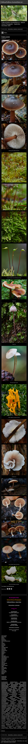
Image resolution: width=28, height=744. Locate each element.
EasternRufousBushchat (22, 701)
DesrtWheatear (4, 700)
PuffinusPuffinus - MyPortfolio (14, 605)
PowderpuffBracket (8, 715)
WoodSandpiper (24, 727)
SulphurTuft (19, 722)
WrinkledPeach (11, 728)
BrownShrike (24, 688)
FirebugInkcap (12, 703)
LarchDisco (16, 710)
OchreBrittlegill (18, 713)
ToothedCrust (7, 723)
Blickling (3, 637)
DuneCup (24, 700)
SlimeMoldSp (16, 720)
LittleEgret (19, 711)
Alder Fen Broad (4, 635)
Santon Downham (4, 663)
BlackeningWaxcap (22, 684)
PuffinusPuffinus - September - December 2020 (15, 29)
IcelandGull (3, 709)
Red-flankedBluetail (4, 716)
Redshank (11, 716)
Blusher (24, 687)
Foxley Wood (4, 648)
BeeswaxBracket (5, 683)
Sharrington (3, 664)
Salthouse (3, 662)
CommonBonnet (5, 694)
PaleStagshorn (12, 714)
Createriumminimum (22, 696)
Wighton (3, 673)
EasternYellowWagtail (5, 702)
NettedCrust (3, 713)
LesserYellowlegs (5, 711)
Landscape (7, 710)
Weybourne (3, 672)
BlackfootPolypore (5, 685)
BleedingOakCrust (5, 687)
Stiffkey (3, 666)
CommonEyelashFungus (13, 694)
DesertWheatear (23, 699)
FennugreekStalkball (22, 702)
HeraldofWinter (8, 708)
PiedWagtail (3, 715)
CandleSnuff (23, 689)
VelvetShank (8, 724)
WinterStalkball (14, 727)
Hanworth (3, 651)
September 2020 (4, 679)
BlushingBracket (4, 688)
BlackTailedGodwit (23, 685)
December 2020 (4, 676)
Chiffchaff (9, 690)
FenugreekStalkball (5, 703)
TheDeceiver (3, 723)
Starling (3, 722)
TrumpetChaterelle (16, 723)
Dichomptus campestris (12, 700)
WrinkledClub (3, 728)
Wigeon (10, 727)
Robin (14, 716)
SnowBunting (3, 721)
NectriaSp (24, 712)
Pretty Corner (6, 37)
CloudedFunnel (15, 690)
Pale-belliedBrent (7, 714)
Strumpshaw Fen (4, 668)
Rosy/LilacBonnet (18, 716)
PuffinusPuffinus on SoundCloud (14, 627)
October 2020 (4, 678)
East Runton (3, 645)
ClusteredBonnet (12, 691)
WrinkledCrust (7, 728)
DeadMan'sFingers (14, 699)
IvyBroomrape (17, 709)
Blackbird (24, 683)
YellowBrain (15, 728)
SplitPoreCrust (14, 721)
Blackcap (8, 684)
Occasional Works (14, 624)
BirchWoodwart (18, 683)
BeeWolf (11, 683)
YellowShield (24, 728)
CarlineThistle (4, 690)
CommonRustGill (4, 696)
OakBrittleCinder (8, 713)
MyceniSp (20, 712)
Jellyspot (3, 710)
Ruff (25, 716)
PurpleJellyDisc (14, 715)
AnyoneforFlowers (14, 611)
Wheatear (3, 725)
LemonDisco (20, 710)
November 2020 (4, 677)
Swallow (23, 722)
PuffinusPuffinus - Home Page (14, 602)
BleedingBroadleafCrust (13, 686)
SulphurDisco (16, 722)
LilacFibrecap (11, 711)
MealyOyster (24, 711)
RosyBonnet (23, 716)
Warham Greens (4, 671)
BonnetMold (15, 688)
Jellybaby (21, 709)
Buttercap (4, 586)
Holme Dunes (4, 655)
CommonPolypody (23, 695)
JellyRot (25, 709)
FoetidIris (24, 703)
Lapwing (12, 710)
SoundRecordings (14, 621)
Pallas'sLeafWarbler (18, 714)
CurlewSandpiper (4, 698)
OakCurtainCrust (13, 713)
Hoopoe (17, 708)
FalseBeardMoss (13, 702)
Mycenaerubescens (15, 712)
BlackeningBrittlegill (14, 684)
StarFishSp (24, 721)
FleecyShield (19, 703)
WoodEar (19, 727)
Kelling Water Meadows (5, 656)
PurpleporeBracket (20, 715)
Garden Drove (4, 649)
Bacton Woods (4, 636)
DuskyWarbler (4, 701)
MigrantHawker (4, 712)
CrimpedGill (17, 697)
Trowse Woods (4, 670)
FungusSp (15, 704)
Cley (2, 642)
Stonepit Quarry (4, 667)
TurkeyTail (20, 723)
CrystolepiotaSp (23, 697)
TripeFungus (11, 723)
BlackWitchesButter (5, 686)
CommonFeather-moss (10, 586)
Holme (3, 654)
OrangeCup (23, 713)
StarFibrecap (20, 721)
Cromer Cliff (3, 644)
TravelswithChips (14, 614)
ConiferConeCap (13, 696)
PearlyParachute (24, 714)
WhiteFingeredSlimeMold (5, 727)
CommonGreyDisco (5, 695)
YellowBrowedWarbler (19, 728)
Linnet (16, 711)
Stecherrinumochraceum (7, 722)
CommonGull (14, 695)
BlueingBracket (13, 687)
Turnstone (24, 723)
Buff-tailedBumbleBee (11, 689)
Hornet (25, 708)
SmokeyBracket (23, 720)
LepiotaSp (24, 710)
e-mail (15, 630)
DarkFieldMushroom (5, 699)
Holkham (3, 653)
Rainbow (25, 715)
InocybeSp (8, 709)
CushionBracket (12, 698)
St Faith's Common (4, 665)
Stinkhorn (12, 722)
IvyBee (12, 709)
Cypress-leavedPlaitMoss (22, 698)
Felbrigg (3, 646)
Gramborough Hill (4, 650)
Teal (25, 722)
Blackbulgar (4, 684)
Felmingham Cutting (5, 647)
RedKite (8, 716)
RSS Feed (3, 730)
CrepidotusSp (4, 697)
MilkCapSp (9, 712)
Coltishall (3, 643)
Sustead (3, 669)
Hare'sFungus (4, 708)
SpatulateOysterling (8, 721)
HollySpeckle (14, 708)
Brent (19, 688)
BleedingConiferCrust (22, 686)
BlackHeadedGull (14, 685)
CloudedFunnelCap (22, 690)
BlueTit (20, 687)
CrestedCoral (10, 697)
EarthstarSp (12, 701)
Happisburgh (3, 652)
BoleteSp (10, 688)
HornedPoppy (21, 708)
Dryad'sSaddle (19, 700)
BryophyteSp (4, 689)
